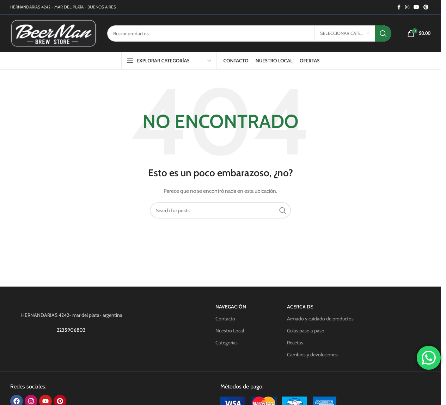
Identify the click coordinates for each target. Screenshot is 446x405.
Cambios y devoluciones (312, 354)
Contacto (225, 318)
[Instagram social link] (407, 7)
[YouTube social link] (416, 7)
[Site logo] (53, 33)
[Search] (249, 33)
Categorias (226, 342)
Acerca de (300, 306)
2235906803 (72, 330)
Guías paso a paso (305, 330)
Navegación (230, 306)
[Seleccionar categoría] (344, 33)
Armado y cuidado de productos (320, 318)
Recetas (295, 342)
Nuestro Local (229, 330)
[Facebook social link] (399, 7)
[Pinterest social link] (425, 7)
